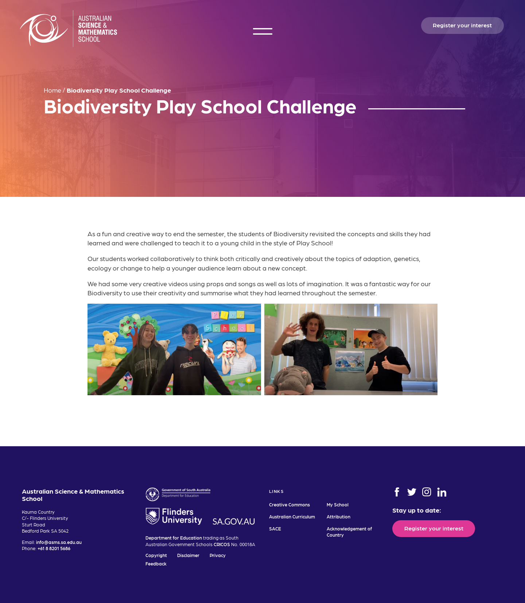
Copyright (156, 555)
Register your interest (462, 24)
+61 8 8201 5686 (54, 548)
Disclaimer (188, 555)
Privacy (218, 555)
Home (52, 90)
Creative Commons (289, 504)
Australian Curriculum (292, 516)
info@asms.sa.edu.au (59, 542)
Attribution (338, 516)
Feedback (156, 563)
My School (338, 504)
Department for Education (173, 537)
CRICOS (222, 544)
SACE (275, 528)
